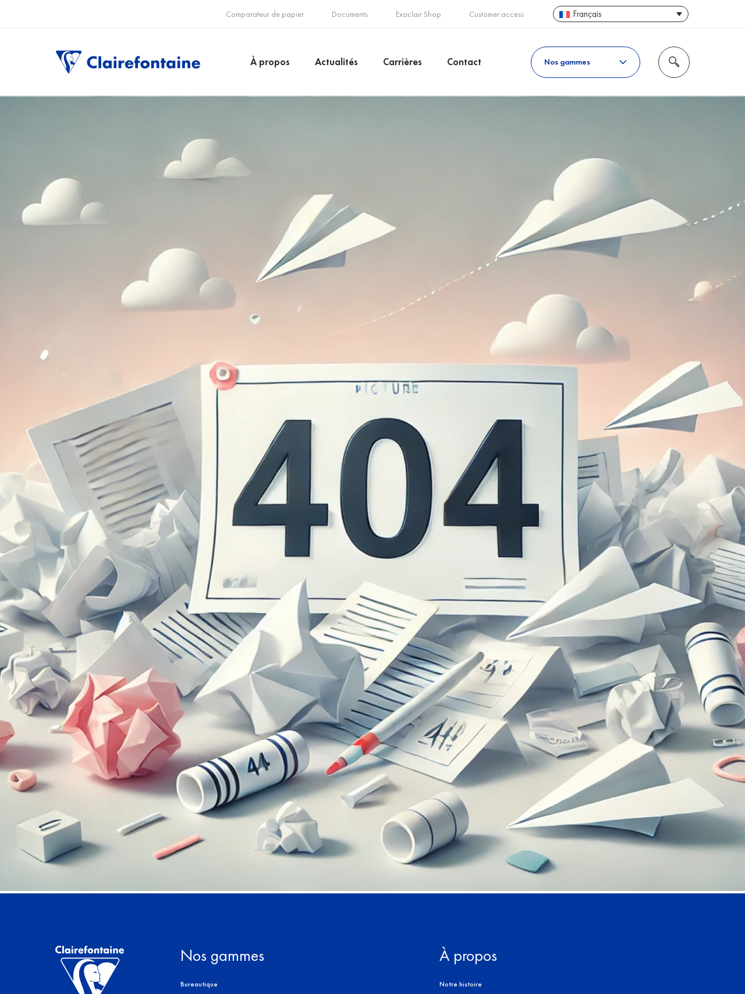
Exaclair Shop (418, 14)
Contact (464, 61)
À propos (270, 61)
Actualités (336, 61)
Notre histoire (460, 984)
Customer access (496, 14)
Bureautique (199, 984)
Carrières (402, 61)
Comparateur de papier (265, 14)
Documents (350, 14)
